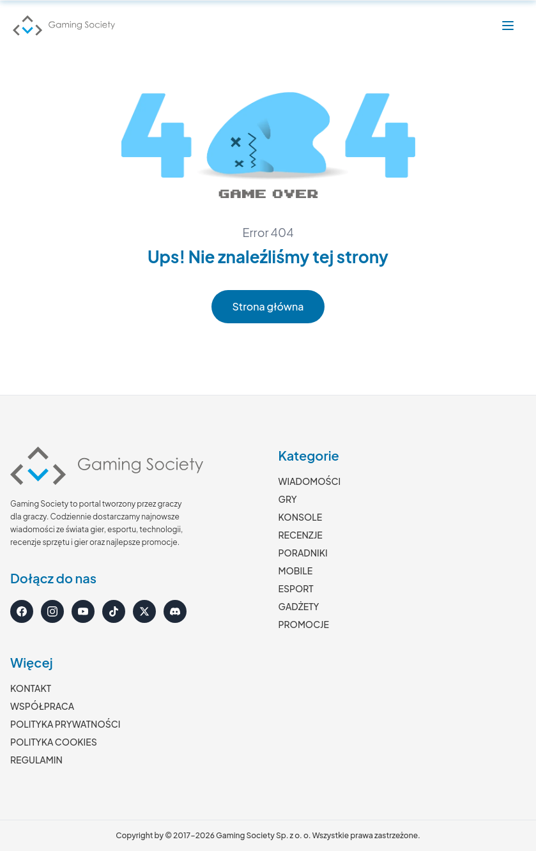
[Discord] (175, 611)
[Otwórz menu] (508, 25)
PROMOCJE (304, 624)
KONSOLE (301, 517)
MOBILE (296, 570)
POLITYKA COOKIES (53, 741)
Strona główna (267, 306)
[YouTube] (83, 611)
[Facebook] (21, 611)
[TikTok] (113, 611)
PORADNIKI (303, 552)
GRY (288, 499)
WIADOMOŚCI (310, 481)
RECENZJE (301, 534)
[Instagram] (52, 611)
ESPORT (296, 588)
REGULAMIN (36, 759)
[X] (144, 611)
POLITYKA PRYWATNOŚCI (65, 724)
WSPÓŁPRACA (42, 706)
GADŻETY (299, 606)
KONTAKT (30, 688)
